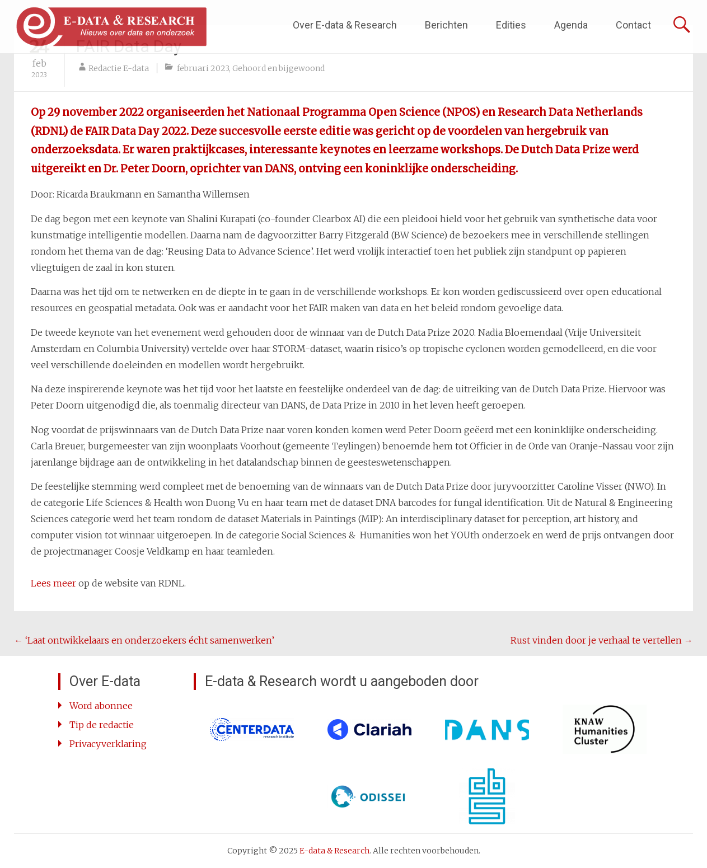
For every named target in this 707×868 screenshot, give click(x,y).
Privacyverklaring (108, 743)
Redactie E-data (118, 68)
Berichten (446, 25)
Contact (633, 25)
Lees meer (53, 583)
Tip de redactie (101, 724)
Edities (511, 25)
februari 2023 (203, 68)
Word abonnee (101, 705)
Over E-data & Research (345, 25)
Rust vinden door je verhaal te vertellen (602, 640)
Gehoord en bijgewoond (278, 68)
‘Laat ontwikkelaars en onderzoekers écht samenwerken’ (144, 640)
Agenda (571, 25)
